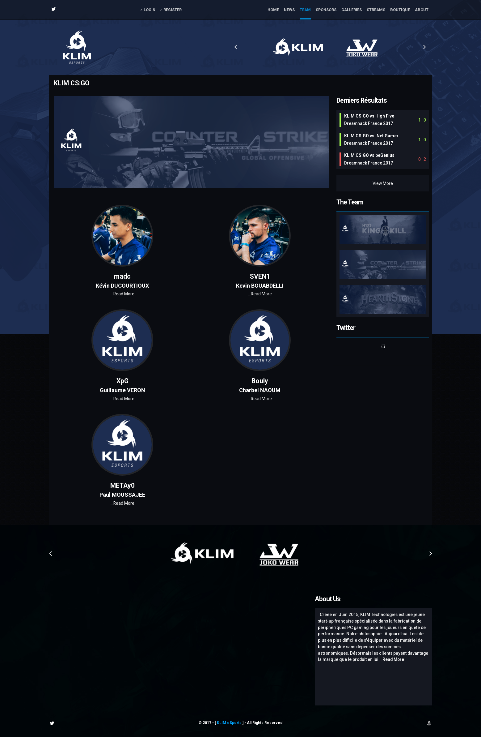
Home (273, 9)
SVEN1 (260, 276)
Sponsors (326, 9)
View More (383, 183)
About (421, 9)
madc (122, 276)
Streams (376, 9)
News (289, 9)
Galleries (351, 9)
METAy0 (122, 485)
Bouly (259, 381)
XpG (122, 381)
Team (305, 9)
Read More (122, 293)
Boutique (400, 9)
